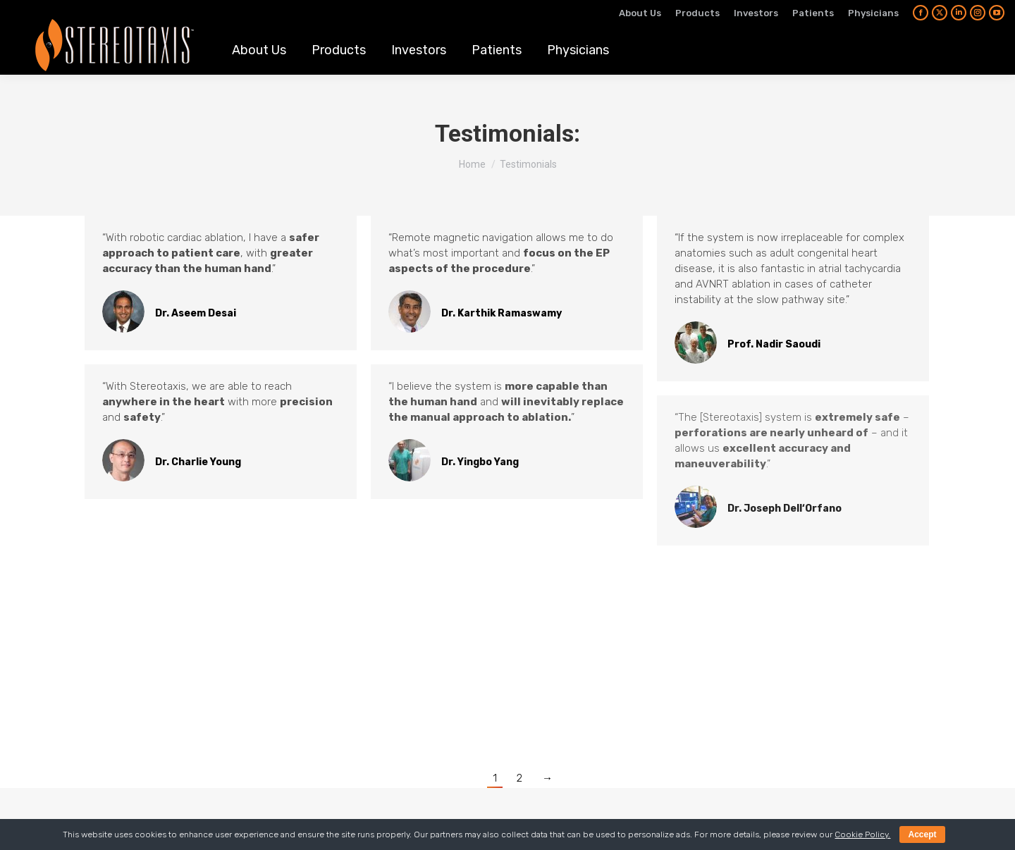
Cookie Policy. (862, 834)
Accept (922, 834)
